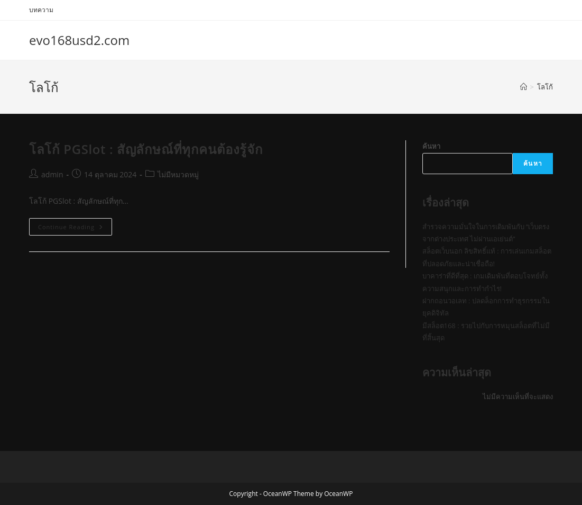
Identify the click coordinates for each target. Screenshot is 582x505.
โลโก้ (545, 87)
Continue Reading (75, 229)
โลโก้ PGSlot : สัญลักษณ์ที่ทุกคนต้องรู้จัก (146, 149)
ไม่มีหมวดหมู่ (178, 174)
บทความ (41, 9)
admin (52, 174)
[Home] (523, 87)
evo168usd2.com (79, 40)
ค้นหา (431, 146)
